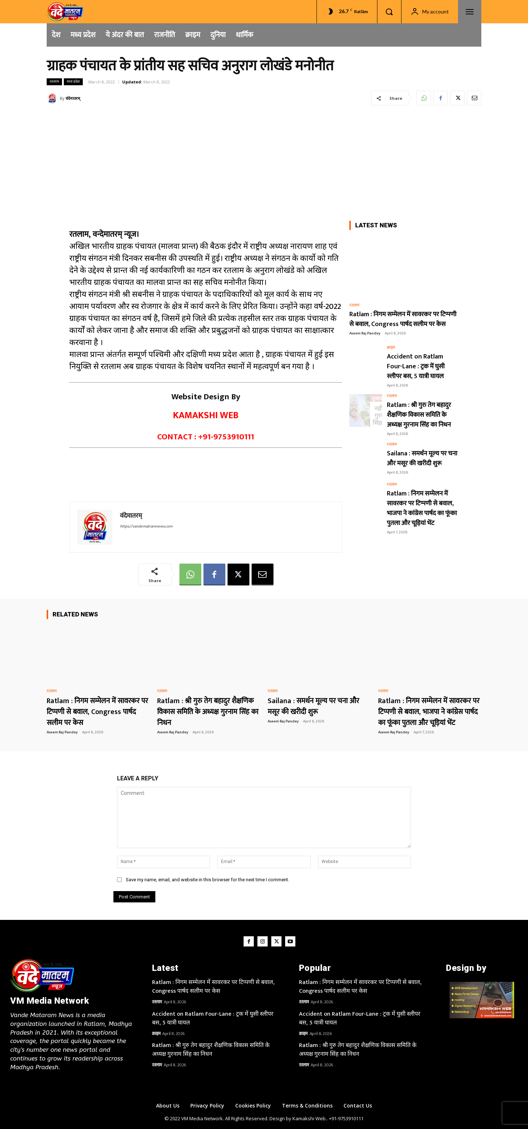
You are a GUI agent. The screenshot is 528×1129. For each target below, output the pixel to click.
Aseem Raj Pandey (364, 333)
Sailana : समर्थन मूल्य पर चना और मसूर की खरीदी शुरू (422, 458)
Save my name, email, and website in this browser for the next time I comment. (207, 879)
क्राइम (391, 348)
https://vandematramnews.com (146, 526)
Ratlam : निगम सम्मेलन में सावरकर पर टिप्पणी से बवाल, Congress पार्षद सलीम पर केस (403, 319)
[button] (389, 11)
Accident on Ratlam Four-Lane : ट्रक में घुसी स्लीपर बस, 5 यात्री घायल (415, 366)
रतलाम (54, 81)
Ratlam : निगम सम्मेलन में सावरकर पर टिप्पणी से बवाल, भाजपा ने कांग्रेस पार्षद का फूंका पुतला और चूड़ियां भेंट (422, 508)
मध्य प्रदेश (73, 81)
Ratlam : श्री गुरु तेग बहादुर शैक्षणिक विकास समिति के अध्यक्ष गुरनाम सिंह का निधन (419, 415)
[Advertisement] (264, 162)
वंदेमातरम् (73, 98)
